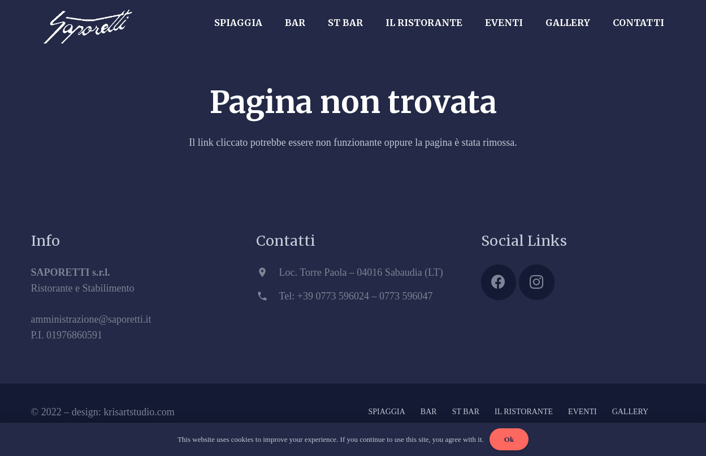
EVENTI (582, 411)
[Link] (87, 20)
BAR (429, 411)
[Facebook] (499, 282)
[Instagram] (537, 282)
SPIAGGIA (387, 411)
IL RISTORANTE (524, 411)
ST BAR (465, 411)
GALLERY (630, 411)
